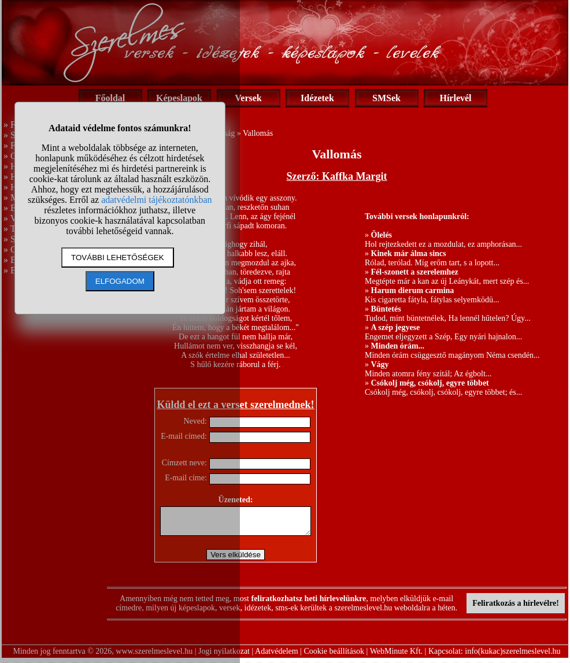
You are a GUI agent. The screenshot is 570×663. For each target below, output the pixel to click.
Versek (248, 98)
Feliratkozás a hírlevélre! (515, 608)
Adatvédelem (276, 656)
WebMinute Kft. (396, 656)
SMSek (386, 98)
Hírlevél (455, 98)
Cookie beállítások (334, 656)
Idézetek (317, 98)
